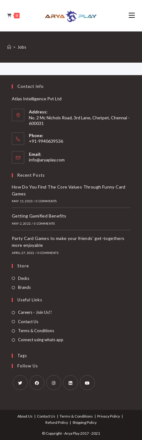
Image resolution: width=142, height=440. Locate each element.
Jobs (21, 47)
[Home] (9, 47)
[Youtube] (87, 382)
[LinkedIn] (70, 382)
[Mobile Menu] (132, 15)
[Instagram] (53, 382)
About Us (25, 416)
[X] (20, 382)
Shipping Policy (84, 422)
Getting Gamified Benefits (39, 215)
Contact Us (28, 321)
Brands (24, 287)
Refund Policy (56, 422)
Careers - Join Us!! (35, 312)
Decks (23, 278)
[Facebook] (37, 382)
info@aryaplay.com (47, 159)
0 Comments (46, 201)
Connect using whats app (40, 339)
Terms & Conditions (36, 330)
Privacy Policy (108, 416)
